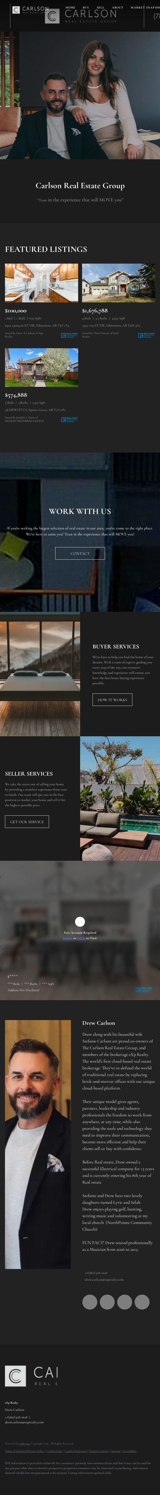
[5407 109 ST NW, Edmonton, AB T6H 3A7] (118, 283)
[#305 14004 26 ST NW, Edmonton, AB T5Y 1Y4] (41, 283)
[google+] (142, 1302)
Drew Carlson (98, 1023)
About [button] (118, 7)
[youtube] (124, 1302)
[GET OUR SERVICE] (27, 821)
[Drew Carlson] (38, 1144)
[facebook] (89, 1302)
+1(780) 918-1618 (96, 1273)
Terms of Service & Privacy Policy (24, 1451)
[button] (30, 10)
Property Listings (99, 1451)
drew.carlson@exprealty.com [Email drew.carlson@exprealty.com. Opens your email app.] (104, 1279)
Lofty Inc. (24, 1443)
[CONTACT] (80, 553)
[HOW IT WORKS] (112, 699)
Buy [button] (86, 7)
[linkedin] (107, 1302)
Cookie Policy (54, 1451)
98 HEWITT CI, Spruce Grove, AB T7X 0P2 (35, 410)
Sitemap (115, 1451)
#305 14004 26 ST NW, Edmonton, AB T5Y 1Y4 (37, 325)
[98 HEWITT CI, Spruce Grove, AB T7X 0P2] (41, 367)
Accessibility (129, 1451)
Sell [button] (101, 7)
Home (70, 7)
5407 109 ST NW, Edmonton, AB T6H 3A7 (111, 325)
